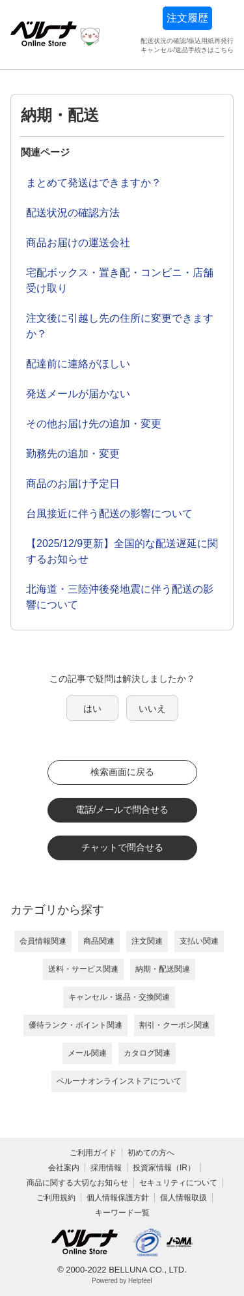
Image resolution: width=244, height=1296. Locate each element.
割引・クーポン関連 (174, 1025)
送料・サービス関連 (83, 969)
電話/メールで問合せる (122, 809)
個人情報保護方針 (118, 1197)
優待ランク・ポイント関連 (75, 1025)
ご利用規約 (55, 1197)
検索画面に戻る (122, 772)
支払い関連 (199, 941)
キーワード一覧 (122, 1212)
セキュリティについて (178, 1182)
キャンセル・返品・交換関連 (119, 997)
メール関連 (87, 1053)
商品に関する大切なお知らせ (77, 1182)
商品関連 (99, 941)
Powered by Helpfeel (122, 1280)
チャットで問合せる (122, 847)
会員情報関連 (43, 941)
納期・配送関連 (162, 969)
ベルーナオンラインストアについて (119, 1081)
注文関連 (147, 941)
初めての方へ (151, 1152)
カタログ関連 (147, 1053)
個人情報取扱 (183, 1197)
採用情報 (106, 1167)
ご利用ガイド (93, 1152)
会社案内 (63, 1167)
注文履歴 (187, 17)
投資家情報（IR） (164, 1167)
